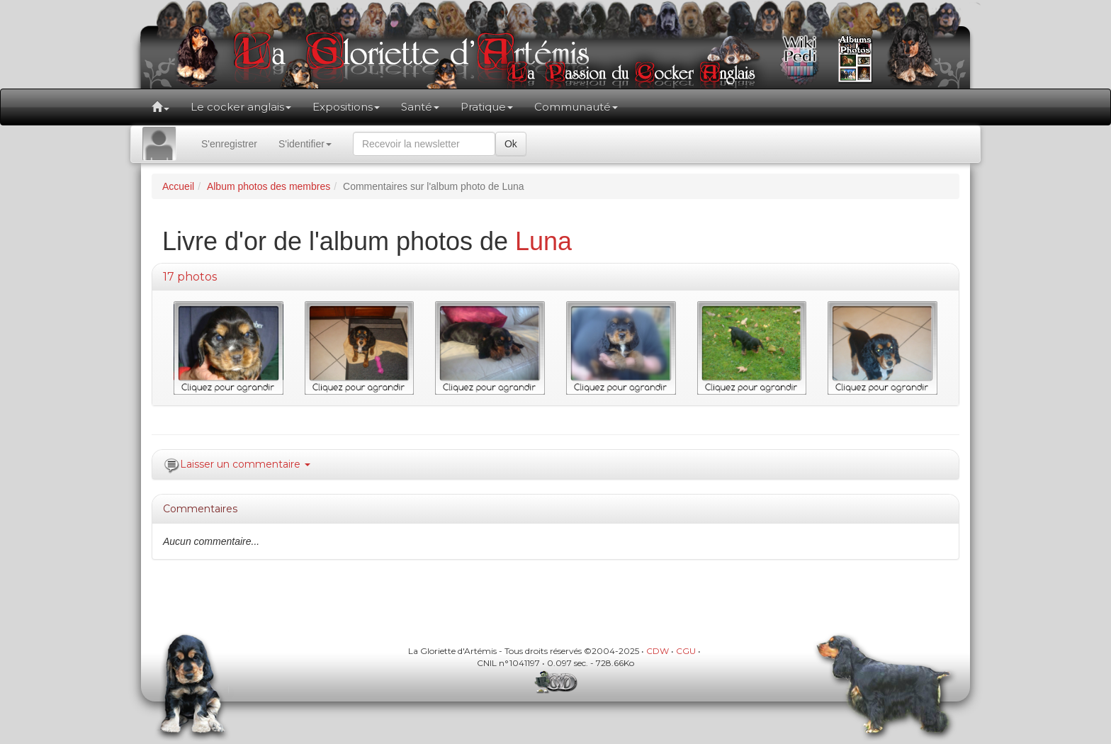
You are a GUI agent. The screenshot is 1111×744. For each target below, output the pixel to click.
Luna (543, 241)
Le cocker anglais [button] (241, 106)
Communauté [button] (576, 106)
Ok (510, 144)
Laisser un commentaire (245, 464)
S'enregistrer (229, 144)
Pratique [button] (487, 106)
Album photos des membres (268, 186)
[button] (160, 107)
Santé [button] (420, 106)
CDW (657, 651)
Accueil (178, 186)
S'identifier (305, 144)
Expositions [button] (346, 106)
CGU (686, 651)
